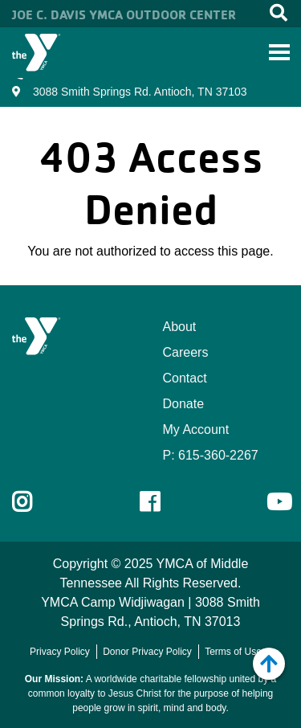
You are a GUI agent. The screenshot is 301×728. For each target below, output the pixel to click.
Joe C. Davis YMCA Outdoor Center (124, 14)
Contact (185, 378)
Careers (186, 352)
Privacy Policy (60, 651)
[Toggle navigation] (279, 52)
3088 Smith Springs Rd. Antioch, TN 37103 (140, 91)
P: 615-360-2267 (210, 455)
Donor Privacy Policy (147, 651)
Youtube (277, 502)
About (180, 326)
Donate (184, 404)
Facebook (161, 502)
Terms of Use (233, 651)
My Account (196, 429)
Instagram (33, 502)
